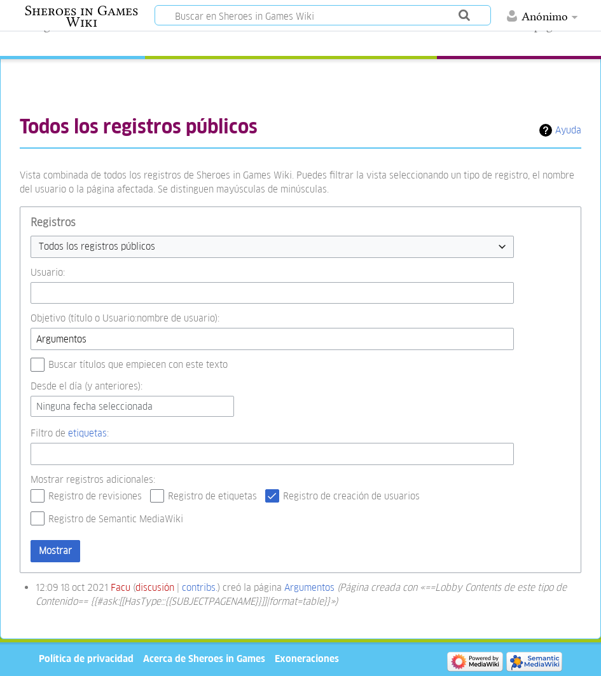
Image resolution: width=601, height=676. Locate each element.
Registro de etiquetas (212, 496)
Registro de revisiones (95, 496)
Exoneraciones (307, 658)
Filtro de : (70, 433)
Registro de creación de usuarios (351, 496)
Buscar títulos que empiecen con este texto (138, 364)
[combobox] (272, 247)
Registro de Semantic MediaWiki (115, 519)
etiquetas (87, 433)
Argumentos (309, 587)
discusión (154, 587)
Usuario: (48, 272)
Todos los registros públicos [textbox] (97, 246)
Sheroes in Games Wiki (81, 16)
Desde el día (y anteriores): (86, 386)
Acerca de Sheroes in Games (204, 658)
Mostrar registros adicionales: (93, 479)
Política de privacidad (86, 658)
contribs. (200, 587)
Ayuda (568, 130)
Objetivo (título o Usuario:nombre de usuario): (125, 318)
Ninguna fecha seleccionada (94, 406)
